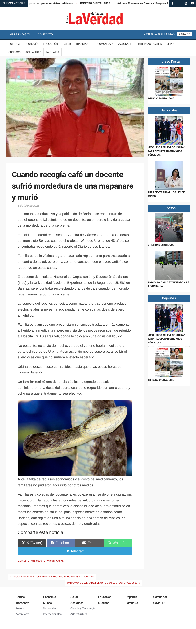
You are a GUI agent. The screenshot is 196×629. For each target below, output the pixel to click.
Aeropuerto (22, 613)
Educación (50, 43)
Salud (67, 43)
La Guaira (52, 52)
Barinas (22, 560)
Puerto (20, 608)
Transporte (84, 43)
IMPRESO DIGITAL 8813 (97, 3)
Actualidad (33, 52)
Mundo (47, 603)
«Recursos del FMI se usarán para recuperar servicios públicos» (166, 151)
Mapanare (36, 560)
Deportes (173, 43)
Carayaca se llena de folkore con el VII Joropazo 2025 (102, 583)
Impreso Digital (20, 34)
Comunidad (105, 43)
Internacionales (150, 43)
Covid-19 (158, 603)
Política (14, 43)
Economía (31, 43)
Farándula (132, 603)
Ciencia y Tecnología (83, 608)
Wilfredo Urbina (55, 560)
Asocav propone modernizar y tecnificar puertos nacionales (53, 576)
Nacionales (125, 43)
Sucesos (14, 52)
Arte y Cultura (78, 613)
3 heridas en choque (161, 245)
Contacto (45, 34)
